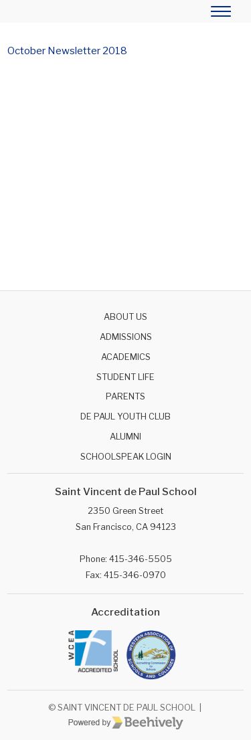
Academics (126, 357)
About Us (125, 317)
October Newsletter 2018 (67, 51)
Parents (125, 396)
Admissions (126, 337)
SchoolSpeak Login (125, 457)
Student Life (125, 377)
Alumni (125, 437)
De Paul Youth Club (125, 416)
